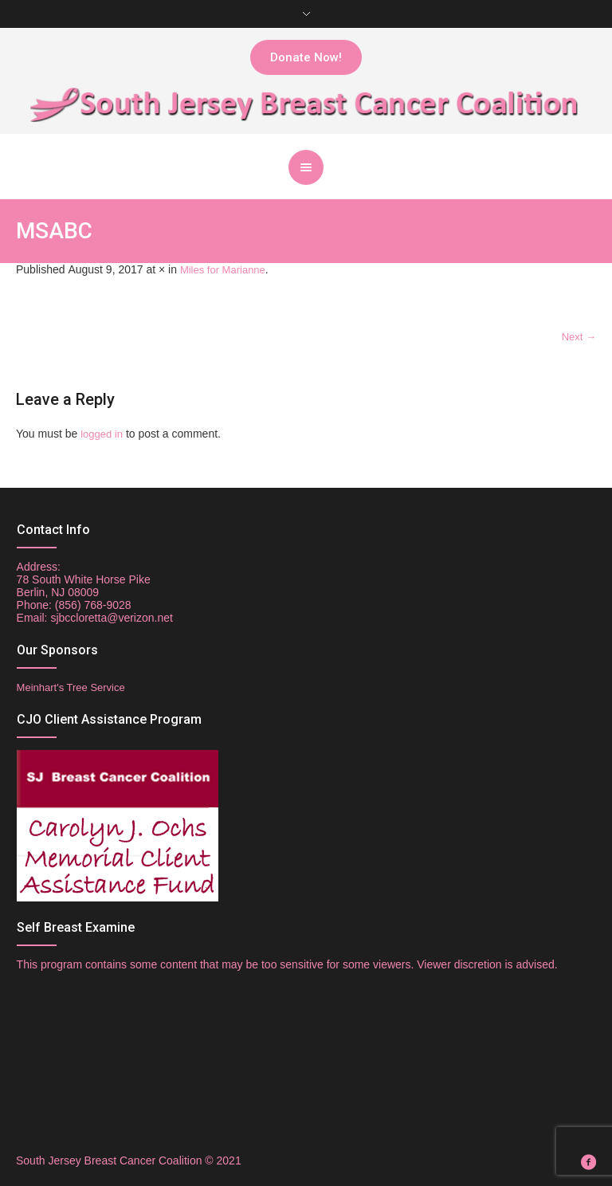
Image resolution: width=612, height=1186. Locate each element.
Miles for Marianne (222, 270)
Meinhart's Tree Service (71, 687)
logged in (101, 434)
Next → (579, 337)
